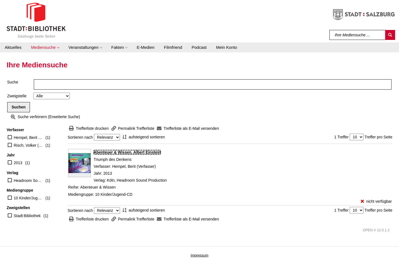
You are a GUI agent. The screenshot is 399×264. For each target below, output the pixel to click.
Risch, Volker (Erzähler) (28, 145)
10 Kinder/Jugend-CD (28, 198)
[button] (45, 47)
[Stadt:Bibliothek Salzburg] (36, 20)
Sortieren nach (80, 137)
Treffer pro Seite (378, 137)
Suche (12, 82)
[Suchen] (390, 35)
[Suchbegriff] (357, 35)
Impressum (199, 255)
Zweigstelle (17, 96)
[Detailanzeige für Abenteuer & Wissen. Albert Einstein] (127, 152)
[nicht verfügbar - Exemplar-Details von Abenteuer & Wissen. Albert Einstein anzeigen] (376, 201)
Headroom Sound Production (28, 180)
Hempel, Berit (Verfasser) (28, 137)
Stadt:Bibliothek (27, 216)
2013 (18, 163)
